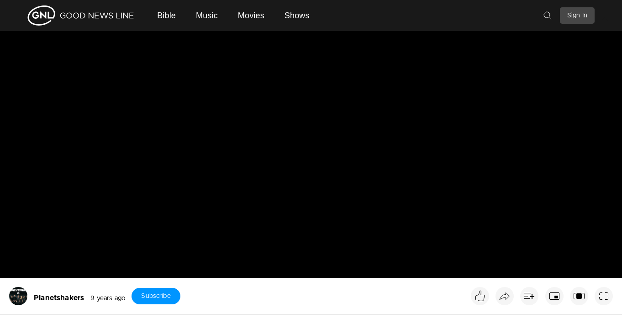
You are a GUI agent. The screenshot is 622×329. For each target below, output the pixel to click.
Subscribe (155, 296)
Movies (251, 15)
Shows (297, 15)
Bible (166, 15)
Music (207, 15)
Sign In (577, 15)
